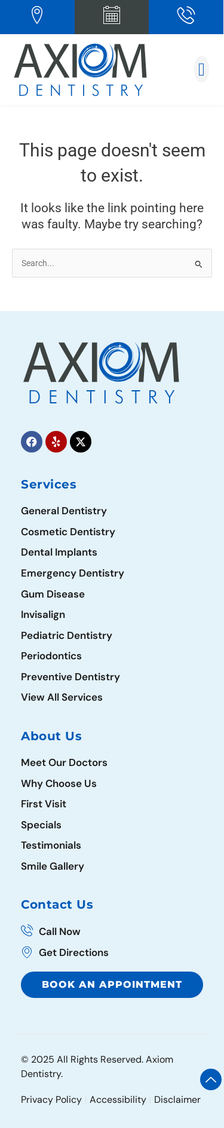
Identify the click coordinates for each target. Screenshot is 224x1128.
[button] (202, 69)
